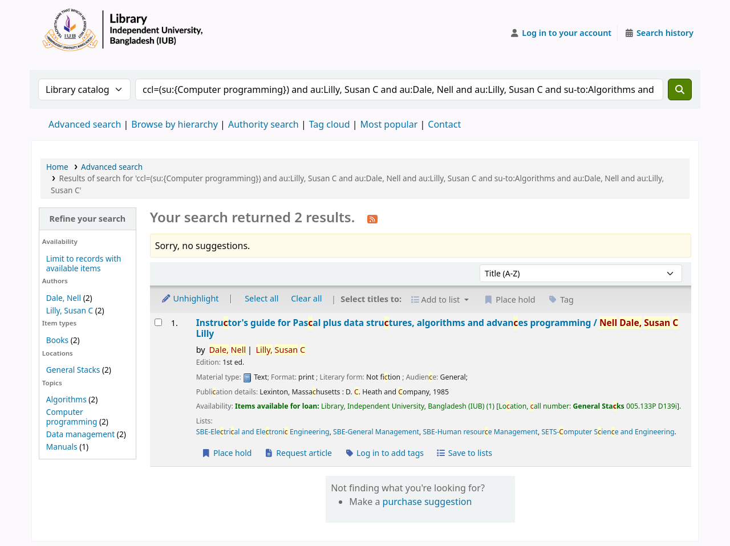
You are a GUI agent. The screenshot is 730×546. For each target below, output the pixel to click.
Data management (80, 434)
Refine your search (87, 218)
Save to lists (464, 452)
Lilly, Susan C (69, 310)
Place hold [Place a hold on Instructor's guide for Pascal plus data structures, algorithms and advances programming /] (226, 452)
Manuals (62, 446)
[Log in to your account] (561, 33)
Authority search (263, 124)
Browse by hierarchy (174, 124)
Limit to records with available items (83, 263)
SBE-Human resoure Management (480, 432)
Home (57, 166)
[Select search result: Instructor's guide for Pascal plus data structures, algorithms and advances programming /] (158, 322)
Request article (298, 452)
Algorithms (66, 399)
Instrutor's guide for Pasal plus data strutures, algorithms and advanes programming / (437, 328)
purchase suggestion (427, 501)
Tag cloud (329, 124)
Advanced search (84, 124)
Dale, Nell (63, 297)
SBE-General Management (376, 432)
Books (57, 340)
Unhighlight (190, 298)
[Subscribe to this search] (372, 218)
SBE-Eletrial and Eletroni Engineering (263, 432)
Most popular (389, 124)
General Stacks (73, 369)
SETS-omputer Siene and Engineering (607, 432)
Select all (261, 298)
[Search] (680, 89)
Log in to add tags (384, 452)
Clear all (306, 298)
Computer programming (71, 416)
